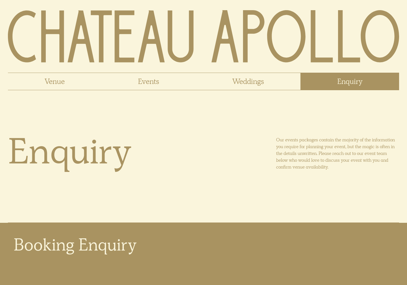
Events (148, 81)
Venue (55, 81)
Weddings (248, 81)
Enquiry (350, 81)
